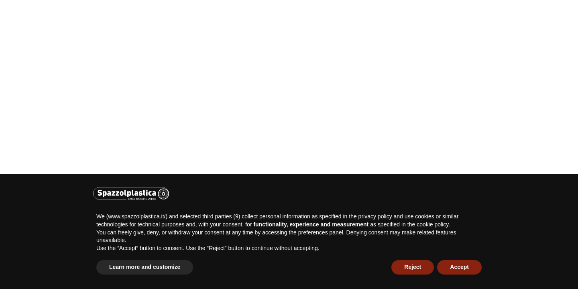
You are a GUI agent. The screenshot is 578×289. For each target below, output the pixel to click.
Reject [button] (412, 267)
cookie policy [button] (432, 224)
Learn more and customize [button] (144, 267)
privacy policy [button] (375, 216)
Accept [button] (459, 267)
